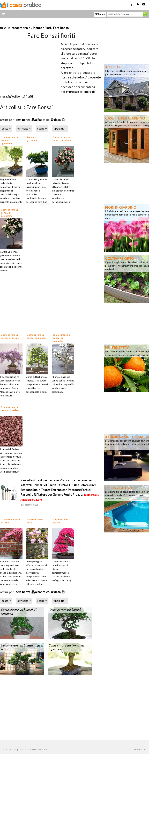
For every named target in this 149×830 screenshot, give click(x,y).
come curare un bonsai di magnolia (61, 337)
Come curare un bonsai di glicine (10, 336)
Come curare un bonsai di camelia (62, 139)
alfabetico (42, 120)
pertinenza (23, 120)
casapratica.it (21, 28)
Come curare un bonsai (65, 610)
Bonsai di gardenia (32, 139)
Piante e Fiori (42, 28)
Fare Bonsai (61, 28)
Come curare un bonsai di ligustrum (10, 140)
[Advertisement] (40, 23)
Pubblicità (139, 749)
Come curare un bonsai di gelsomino (10, 212)
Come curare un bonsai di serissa (10, 409)
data (57, 120)
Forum (100, 14)
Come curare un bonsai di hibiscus (37, 336)
